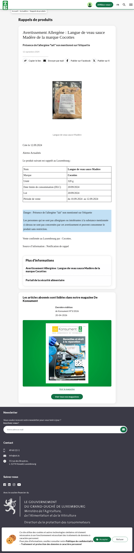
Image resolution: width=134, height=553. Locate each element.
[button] (123, 429)
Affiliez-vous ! (104, 4)
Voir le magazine (67, 389)
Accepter (102, 539)
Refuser (120, 539)
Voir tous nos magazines (67, 396)
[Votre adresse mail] (62, 429)
